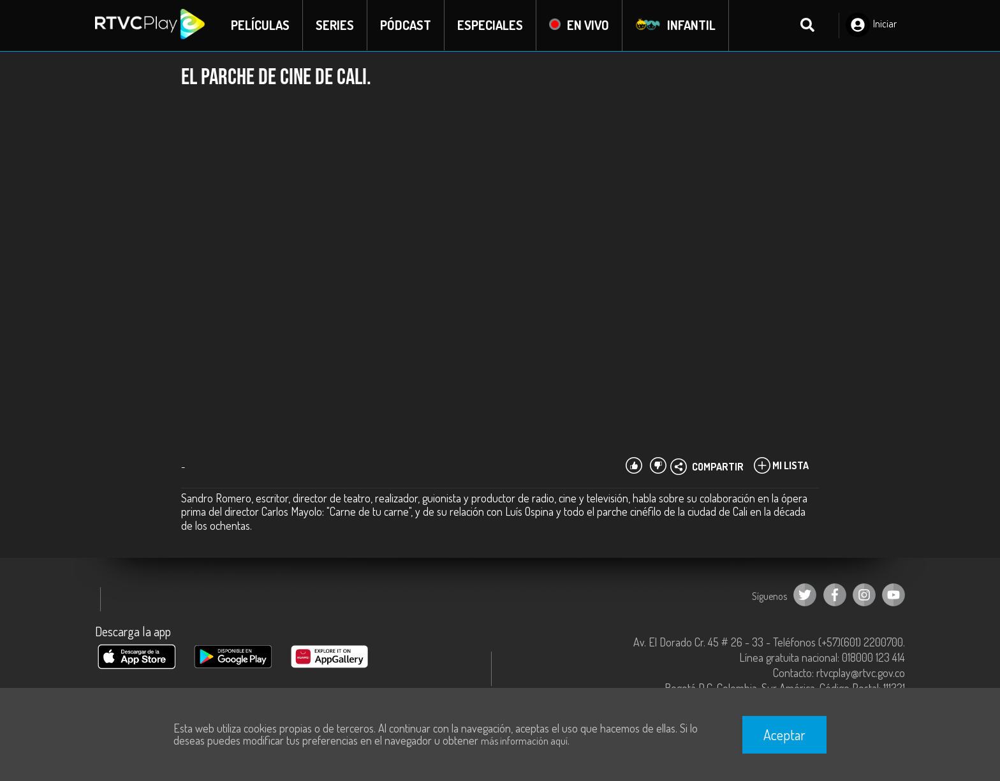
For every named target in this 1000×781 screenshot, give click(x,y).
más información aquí (524, 740)
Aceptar (784, 734)
